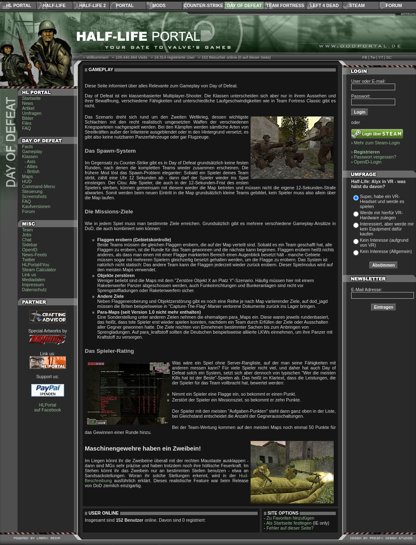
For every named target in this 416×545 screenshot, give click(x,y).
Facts (27, 146)
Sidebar (29, 244)
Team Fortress (285, 5)
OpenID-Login (368, 161)
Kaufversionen (36, 206)
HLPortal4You (35, 264)
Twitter (28, 259)
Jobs (27, 234)
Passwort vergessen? (375, 156)
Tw (372, 57)
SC (389, 57)
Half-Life (54, 5)
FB (364, 57)
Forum (394, 5)
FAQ (26, 128)
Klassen (30, 156)
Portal (125, 5)
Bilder (27, 118)
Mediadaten (33, 279)
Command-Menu (38, 186)
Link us (29, 274)
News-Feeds (34, 254)
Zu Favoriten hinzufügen (290, 517)
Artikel (28, 108)
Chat (27, 239)
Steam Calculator (39, 269)
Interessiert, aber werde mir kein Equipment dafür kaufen (387, 228)
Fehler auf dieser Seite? (289, 527)
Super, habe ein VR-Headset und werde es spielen (382, 201)
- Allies (29, 166)
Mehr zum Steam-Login (377, 142)
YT (380, 57)
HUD (27, 181)
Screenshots (34, 196)
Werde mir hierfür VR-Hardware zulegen (381, 215)
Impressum (33, 284)
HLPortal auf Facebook (47, 407)
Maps (27, 176)
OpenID (29, 249)
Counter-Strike (203, 5)
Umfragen (32, 113)
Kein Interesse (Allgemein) (386, 251)
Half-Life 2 (92, 5)
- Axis (28, 161)
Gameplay (32, 151)
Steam (356, 5)
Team (27, 229)
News (27, 103)
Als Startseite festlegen (289, 522)
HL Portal (18, 5)
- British (30, 171)
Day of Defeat (244, 5)
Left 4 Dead (324, 5)
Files (27, 123)
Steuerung (32, 191)
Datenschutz (34, 289)
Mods (159, 5)
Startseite (31, 98)
